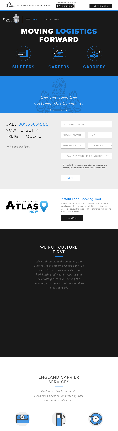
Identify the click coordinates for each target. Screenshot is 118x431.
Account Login (51, 19)
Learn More (101, 6)
